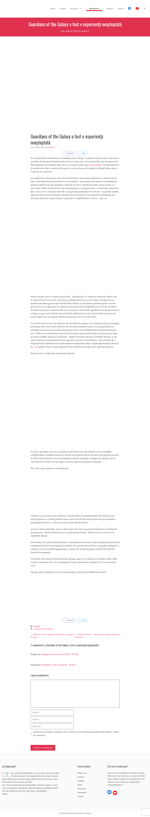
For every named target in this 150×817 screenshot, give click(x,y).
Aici (36, 347)
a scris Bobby (95, 165)
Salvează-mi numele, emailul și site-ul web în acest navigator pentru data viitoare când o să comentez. (76, 734)
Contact (121, 9)
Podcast (110, 9)
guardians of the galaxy (43, 629)
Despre (63, 9)
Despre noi (82, 773)
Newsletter (81, 792)
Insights (36, 626)
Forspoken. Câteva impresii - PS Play (58, 665)
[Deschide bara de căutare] (144, 9)
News (79, 785)
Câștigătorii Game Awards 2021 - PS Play (60, 654)
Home (53, 9)
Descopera (77, 9)
